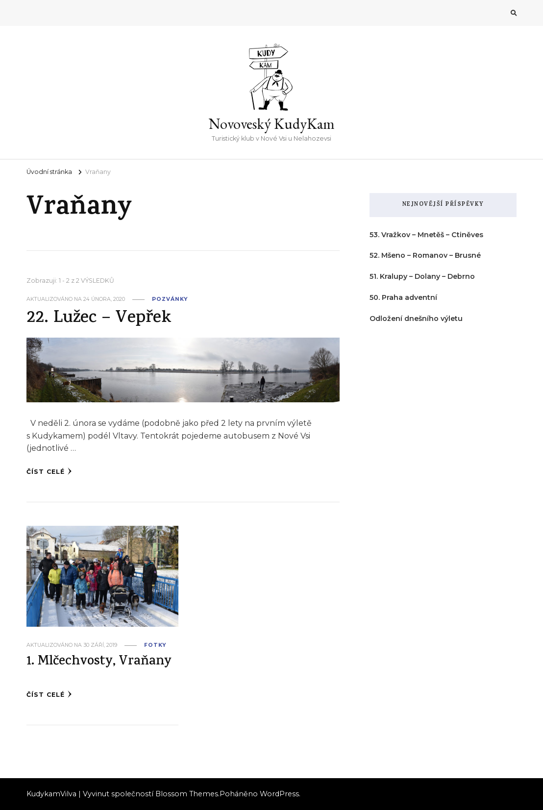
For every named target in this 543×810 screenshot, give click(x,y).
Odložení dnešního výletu (416, 318)
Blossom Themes (186, 793)
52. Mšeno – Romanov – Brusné (425, 255)
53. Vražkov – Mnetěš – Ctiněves (426, 234)
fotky (155, 645)
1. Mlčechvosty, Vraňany (99, 662)
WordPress (279, 793)
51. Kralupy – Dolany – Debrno (422, 276)
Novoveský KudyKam (272, 123)
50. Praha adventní (403, 297)
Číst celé (49, 471)
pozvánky (170, 299)
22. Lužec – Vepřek (98, 318)
